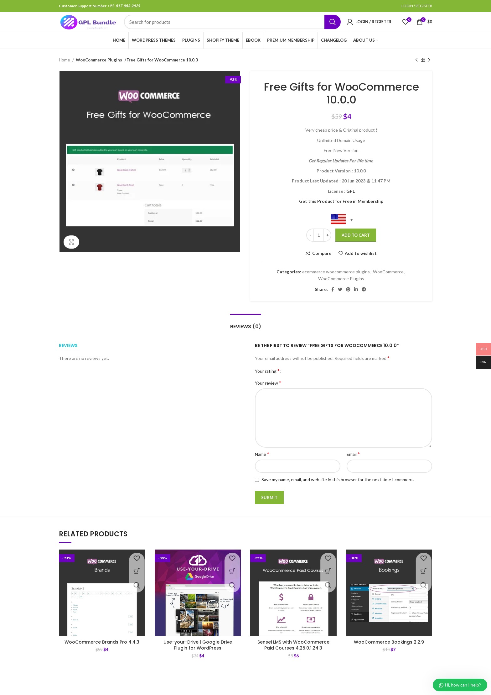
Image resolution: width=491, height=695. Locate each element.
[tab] (245, 337)
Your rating (267, 384)
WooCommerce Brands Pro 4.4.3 (102, 655)
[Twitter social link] (340, 303)
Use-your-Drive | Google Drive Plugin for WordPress (197, 658)
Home (65, 73)
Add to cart (356, 248)
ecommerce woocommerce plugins (336, 285)
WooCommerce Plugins (98, 73)
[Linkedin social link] (356, 303)
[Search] (232, 29)
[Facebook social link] (332, 303)
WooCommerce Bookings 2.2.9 (389, 655)
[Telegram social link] (364, 303)
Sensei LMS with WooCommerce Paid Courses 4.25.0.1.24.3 (293, 658)
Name (262, 468)
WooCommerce (388, 285)
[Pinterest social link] (348, 303)
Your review (268, 396)
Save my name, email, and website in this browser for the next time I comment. (337, 493)
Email (353, 468)
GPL (350, 204)
